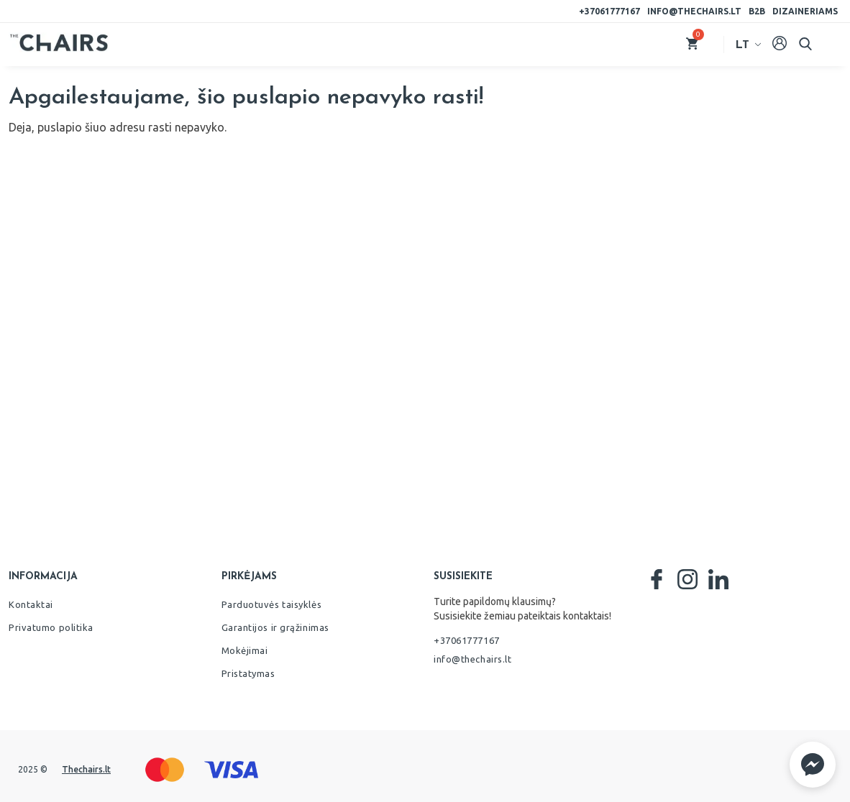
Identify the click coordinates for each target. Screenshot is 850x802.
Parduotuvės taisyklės (271, 604)
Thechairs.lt (86, 769)
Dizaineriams (805, 11)
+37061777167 (609, 11)
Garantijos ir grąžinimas (275, 627)
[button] (813, 765)
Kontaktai (31, 604)
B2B (757, 11)
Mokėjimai (244, 650)
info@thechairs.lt (694, 11)
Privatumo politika (51, 627)
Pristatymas (248, 673)
